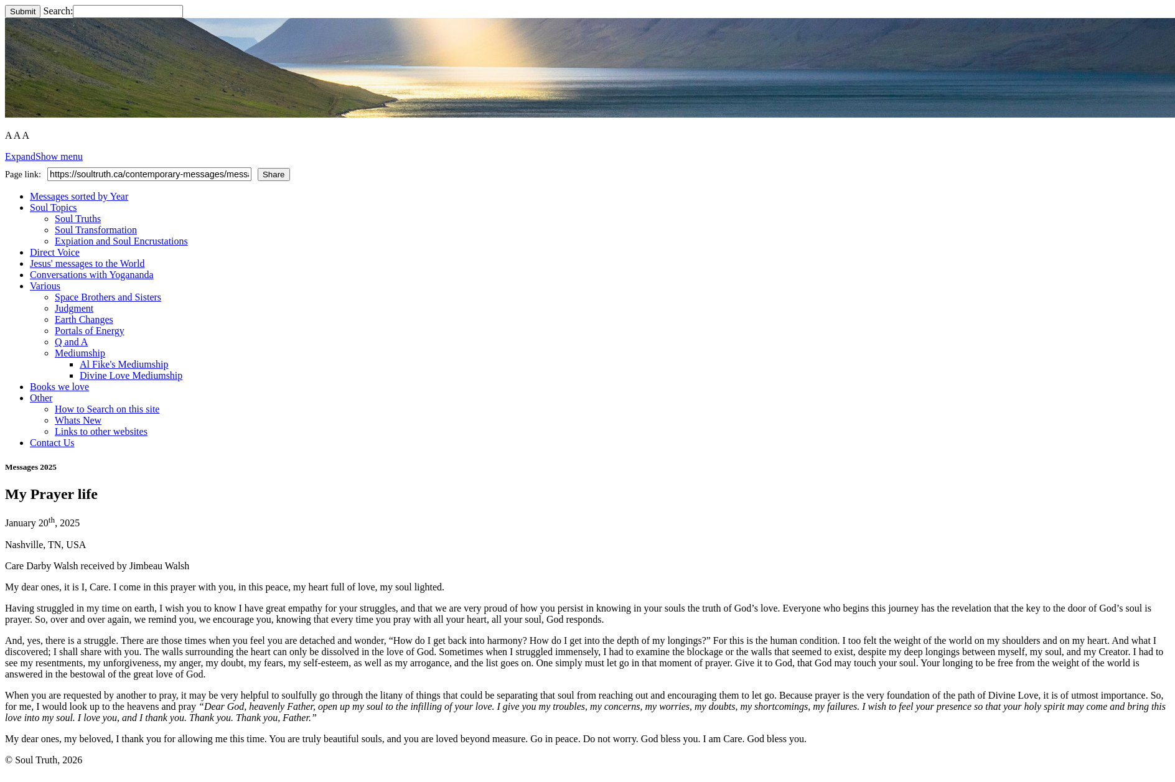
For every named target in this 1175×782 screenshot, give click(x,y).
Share (274, 174)
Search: (113, 11)
